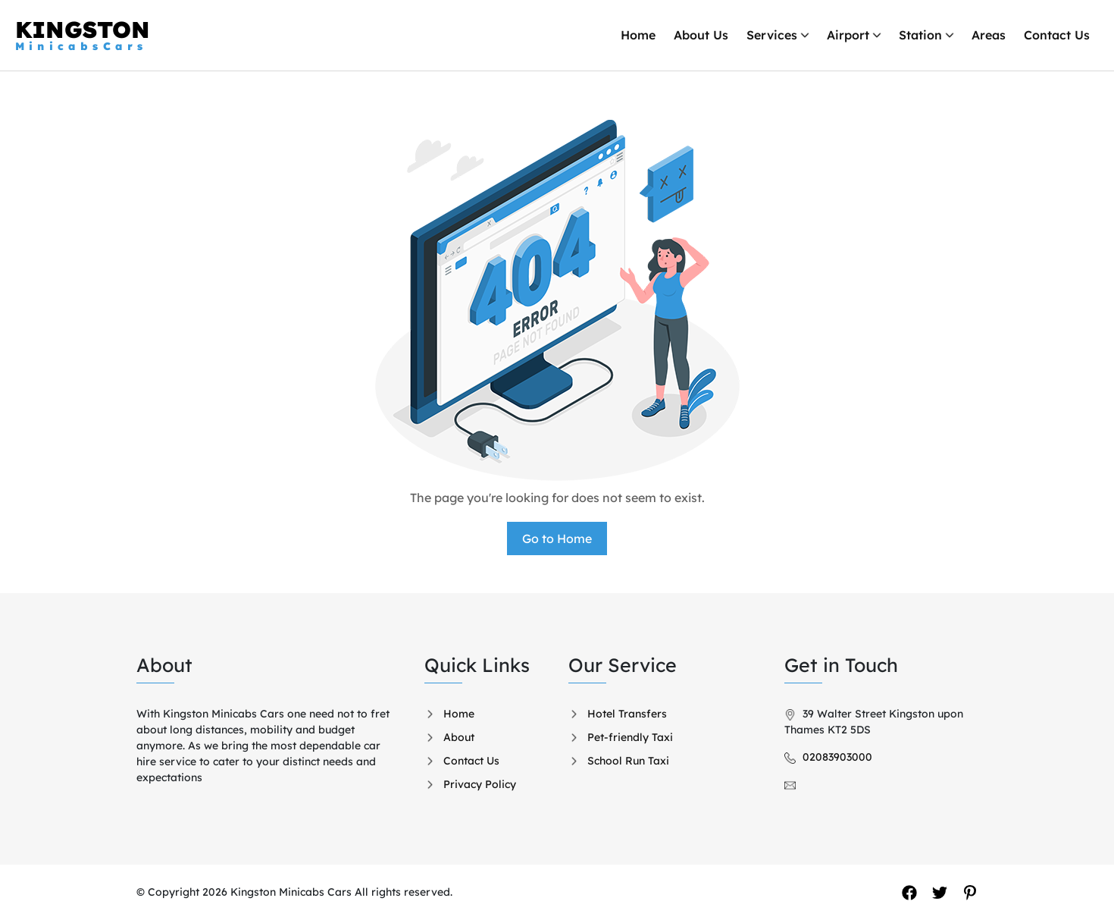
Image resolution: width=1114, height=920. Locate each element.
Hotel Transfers (627, 714)
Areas (989, 34)
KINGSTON (82, 35)
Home (638, 34)
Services (771, 34)
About (458, 737)
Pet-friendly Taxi (630, 737)
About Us (701, 34)
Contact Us (1057, 34)
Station (920, 34)
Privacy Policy (479, 784)
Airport (848, 34)
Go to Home (557, 538)
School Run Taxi (628, 761)
